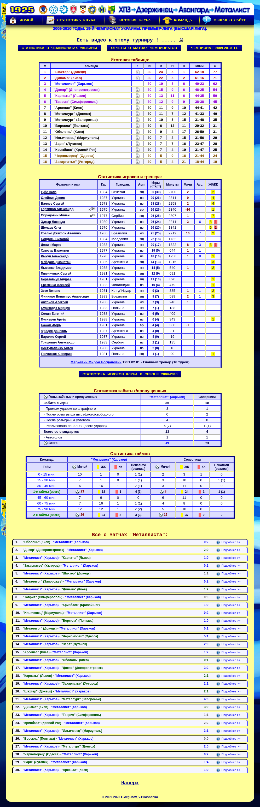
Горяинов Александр (57, 209)
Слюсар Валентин (55, 250)
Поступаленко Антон (57, 348)
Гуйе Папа (49, 192)
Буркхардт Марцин (55, 308)
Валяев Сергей (52, 203)
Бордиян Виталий (55, 239)
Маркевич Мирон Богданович (96, 362)
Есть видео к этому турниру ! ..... (130, 40)
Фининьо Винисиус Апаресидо (65, 296)
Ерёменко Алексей (55, 285)
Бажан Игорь (51, 325)
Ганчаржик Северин (56, 354)
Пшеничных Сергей (56, 273)
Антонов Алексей (54, 302)
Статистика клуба (70, 20)
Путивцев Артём (54, 319)
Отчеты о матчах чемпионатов (144, 48)
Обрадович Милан (55, 215)
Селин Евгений (53, 314)
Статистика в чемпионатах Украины (59, 48)
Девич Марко (51, 245)
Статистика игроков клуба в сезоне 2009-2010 (130, 374)
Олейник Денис (53, 198)
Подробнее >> (228, 542)
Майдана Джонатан (56, 262)
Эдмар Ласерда (53, 222)
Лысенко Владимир (56, 268)
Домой (20, 20)
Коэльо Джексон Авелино (61, 233)
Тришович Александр (57, 342)
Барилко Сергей (53, 337)
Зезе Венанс (50, 291)
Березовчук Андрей (56, 279)
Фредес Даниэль (54, 331)
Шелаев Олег (51, 227)
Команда (177, 20)
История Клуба (129, 20)
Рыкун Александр (55, 256)
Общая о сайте (224, 20)
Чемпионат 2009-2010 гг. (214, 48)
